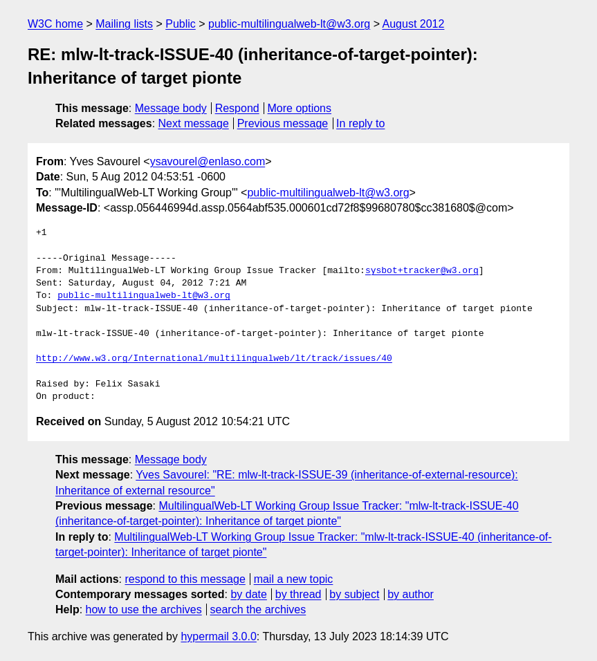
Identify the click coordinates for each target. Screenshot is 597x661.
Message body (171, 108)
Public (180, 24)
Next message (193, 123)
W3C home (55, 24)
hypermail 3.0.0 (218, 636)
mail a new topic (293, 579)
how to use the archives (144, 609)
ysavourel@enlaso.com (208, 161)
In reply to (360, 123)
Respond (237, 108)
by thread (298, 594)
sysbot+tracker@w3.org (422, 271)
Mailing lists (124, 24)
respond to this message (185, 579)
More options (300, 108)
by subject (354, 594)
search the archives (258, 609)
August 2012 (414, 24)
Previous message (283, 123)
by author (410, 594)
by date (248, 594)
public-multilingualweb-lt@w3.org (289, 24)
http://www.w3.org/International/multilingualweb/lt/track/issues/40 (214, 359)
